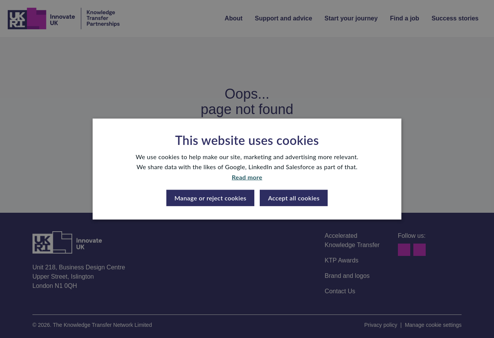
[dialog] (247, 169)
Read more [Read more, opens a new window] (247, 176)
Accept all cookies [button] (294, 198)
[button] (210, 198)
